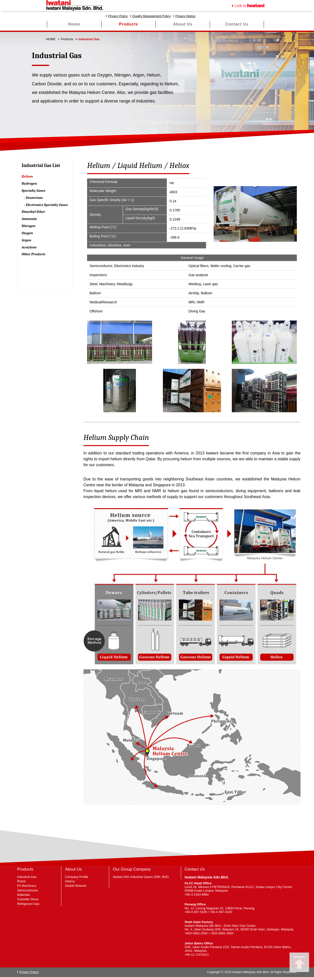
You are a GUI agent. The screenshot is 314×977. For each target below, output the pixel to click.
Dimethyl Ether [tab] (33, 212)
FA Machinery (26, 885)
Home (74, 24)
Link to (250, 6)
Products (128, 24)
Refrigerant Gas (28, 904)
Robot (21, 881)
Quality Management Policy (150, 16)
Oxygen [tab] (27, 233)
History (70, 881)
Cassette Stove (28, 899)
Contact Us (237, 24)
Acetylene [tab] (29, 247)
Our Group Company (132, 869)
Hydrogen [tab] (29, 183)
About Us (182, 24)
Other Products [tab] (33, 254)
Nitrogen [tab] (28, 226)
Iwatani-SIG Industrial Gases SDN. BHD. (141, 877)
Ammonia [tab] (29, 219)
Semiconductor (27, 890)
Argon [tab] (26, 240)
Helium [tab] (27, 176)
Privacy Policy (118, 16)
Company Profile (76, 877)
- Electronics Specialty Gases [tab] (46, 205)
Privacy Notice (185, 16)
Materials (23, 895)
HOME (50, 39)
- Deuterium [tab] (33, 198)
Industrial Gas (27, 877)
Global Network (75, 885)
